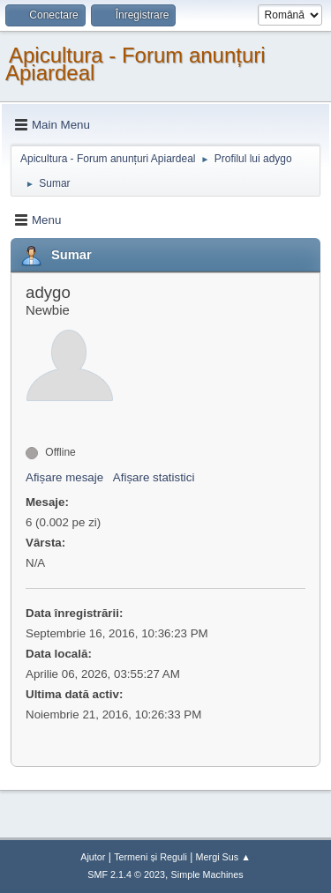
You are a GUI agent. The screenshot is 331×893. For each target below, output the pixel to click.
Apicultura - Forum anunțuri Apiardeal (135, 64)
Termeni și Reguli (150, 857)
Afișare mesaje (64, 477)
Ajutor (92, 857)
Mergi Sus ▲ (223, 857)
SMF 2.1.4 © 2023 (126, 874)
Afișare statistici (154, 477)
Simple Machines (207, 874)
